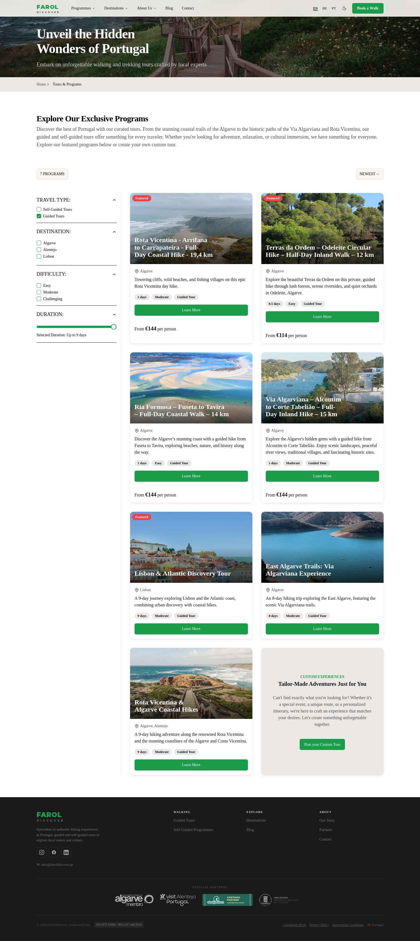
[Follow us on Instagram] (42, 852)
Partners (325, 830)
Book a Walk (368, 8)
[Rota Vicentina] (282, 900)
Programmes (83, 8)
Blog (169, 8)
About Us (146, 8)
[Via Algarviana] (227, 900)
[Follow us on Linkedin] (66, 852)
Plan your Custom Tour (322, 744)
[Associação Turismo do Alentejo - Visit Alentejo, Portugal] (178, 900)
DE (324, 8)
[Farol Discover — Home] (48, 8)
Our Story (327, 820)
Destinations (116, 8)
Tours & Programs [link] (67, 84)
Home (41, 84)
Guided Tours (53, 216)
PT (334, 8)
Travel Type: (54, 200)
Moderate (50, 292)
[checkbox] (39, 209)
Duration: (50, 314)
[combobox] (370, 174)
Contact (188, 8)
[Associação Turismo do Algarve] (134, 900)
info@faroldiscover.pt (55, 864)
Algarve (49, 243)
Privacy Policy (319, 925)
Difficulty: (51, 274)
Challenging (52, 299)
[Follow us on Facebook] (54, 852)
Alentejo (50, 250)
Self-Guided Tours (57, 209)
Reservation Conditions (348, 925)
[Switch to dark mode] (344, 8)
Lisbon (48, 256)
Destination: (54, 231)
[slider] (113, 327)
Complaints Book (294, 925)
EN (315, 8)
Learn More (191, 310)
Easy (47, 285)
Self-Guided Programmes (193, 830)
